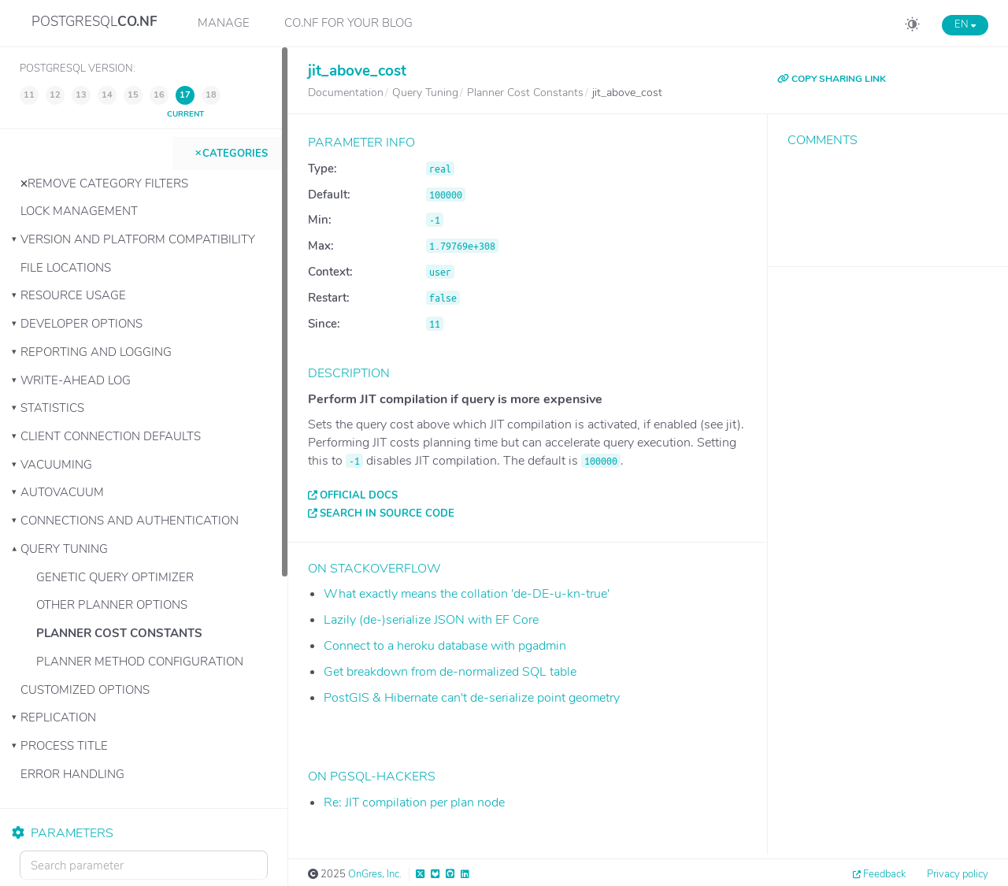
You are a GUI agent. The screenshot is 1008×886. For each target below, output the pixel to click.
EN (965, 24)
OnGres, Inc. (375, 874)
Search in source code (387, 513)
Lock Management (79, 211)
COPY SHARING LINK (831, 78)
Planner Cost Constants (119, 633)
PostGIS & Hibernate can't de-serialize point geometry (472, 697)
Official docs (359, 495)
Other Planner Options (111, 605)
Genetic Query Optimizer (115, 577)
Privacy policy (957, 874)
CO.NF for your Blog (348, 23)
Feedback (884, 874)
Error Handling (72, 774)
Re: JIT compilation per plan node (414, 802)
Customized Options (85, 690)
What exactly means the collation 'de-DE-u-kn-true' (467, 593)
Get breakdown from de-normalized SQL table (450, 671)
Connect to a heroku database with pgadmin (445, 645)
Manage (224, 23)
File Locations (65, 268)
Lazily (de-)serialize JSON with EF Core (431, 619)
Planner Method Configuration (139, 661)
